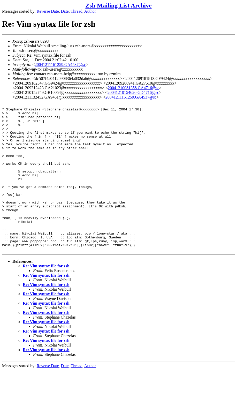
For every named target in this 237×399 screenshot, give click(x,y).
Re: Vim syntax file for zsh (46, 294)
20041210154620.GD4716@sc (133, 92)
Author (90, 11)
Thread (76, 11)
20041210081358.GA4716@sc (133, 88)
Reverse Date (48, 11)
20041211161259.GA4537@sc (60, 64)
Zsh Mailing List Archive (118, 5)
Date (65, 11)
